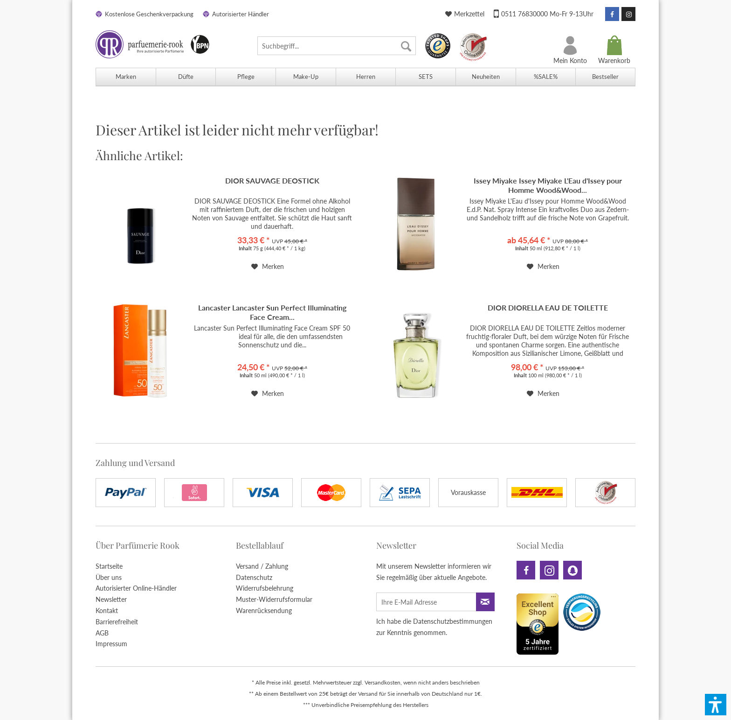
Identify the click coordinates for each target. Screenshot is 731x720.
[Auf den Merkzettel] (267, 266)
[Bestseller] (605, 77)
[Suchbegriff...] (336, 45)
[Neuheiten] (485, 77)
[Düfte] (186, 77)
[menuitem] (336, 45)
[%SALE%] (546, 77)
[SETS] (425, 77)
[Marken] (126, 77)
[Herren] (366, 77)
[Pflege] (245, 77)
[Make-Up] (306, 77)
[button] (715, 704)
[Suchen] (406, 45)
